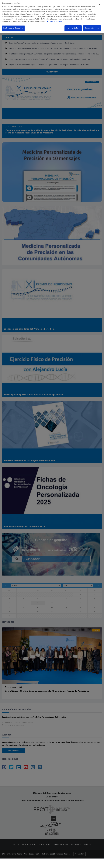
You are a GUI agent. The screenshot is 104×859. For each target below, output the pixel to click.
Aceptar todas (73, 26)
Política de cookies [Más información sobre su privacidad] (54, 19)
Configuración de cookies (13, 26)
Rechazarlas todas (92, 26)
